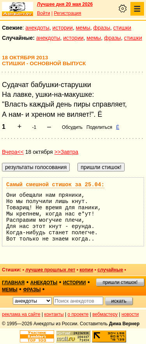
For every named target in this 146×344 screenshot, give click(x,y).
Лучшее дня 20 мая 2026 (65, 4)
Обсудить (72, 127)
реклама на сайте (21, 314)
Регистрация (67, 13)
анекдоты (37, 28)
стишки (122, 28)
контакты (54, 314)
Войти (43, 13)
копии (86, 270)
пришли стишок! (120, 282)
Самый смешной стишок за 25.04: (55, 185)
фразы (101, 28)
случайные (110, 270)
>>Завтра (66, 152)
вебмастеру (105, 314)
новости (130, 314)
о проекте (78, 314)
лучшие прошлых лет (50, 270)
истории (63, 28)
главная (13, 282)
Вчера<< (13, 152)
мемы (83, 28)
